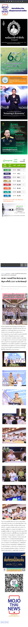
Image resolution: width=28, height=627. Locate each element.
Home (2, 273)
